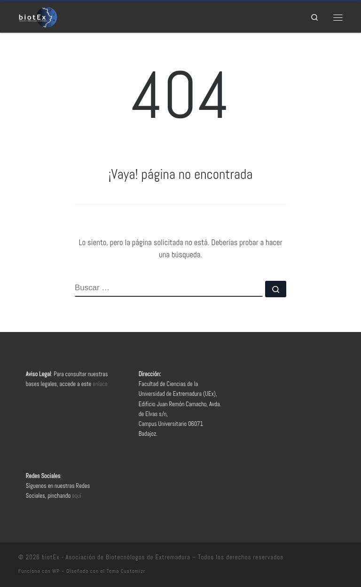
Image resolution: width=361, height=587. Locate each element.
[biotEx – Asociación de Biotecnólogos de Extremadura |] (37, 16)
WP (56, 571)
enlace (100, 384)
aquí (76, 496)
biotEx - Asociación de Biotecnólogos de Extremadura (116, 557)
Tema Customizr (126, 571)
